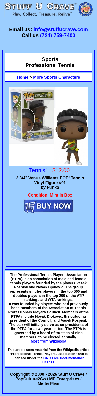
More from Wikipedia (48, 341)
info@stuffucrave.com (60, 29)
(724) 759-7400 (58, 35)
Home (22, 77)
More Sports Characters (56, 77)
